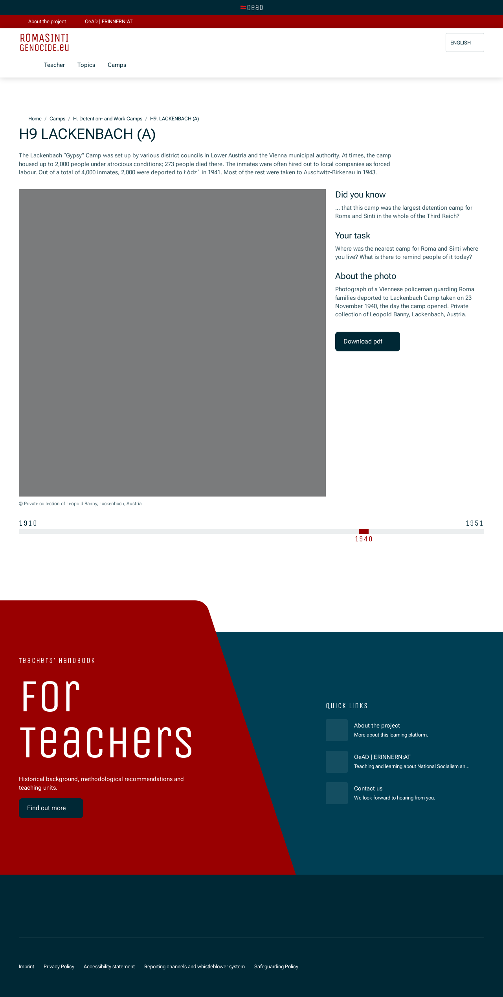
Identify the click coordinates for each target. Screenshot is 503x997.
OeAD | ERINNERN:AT (413, 757)
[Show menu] (25, 65)
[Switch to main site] (251, 7)
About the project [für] (377, 725)
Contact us (368, 788)
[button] (465, 42)
